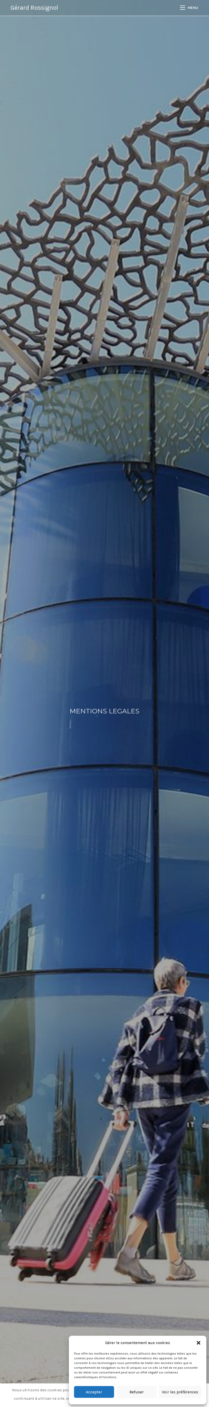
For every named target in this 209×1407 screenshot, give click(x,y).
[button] (198, 1342)
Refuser (136, 1392)
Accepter (94, 1392)
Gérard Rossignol (34, 7)
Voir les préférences (180, 1392)
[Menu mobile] (189, 8)
